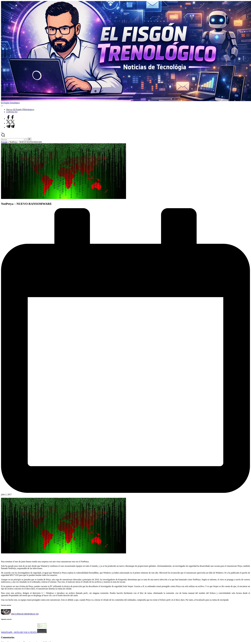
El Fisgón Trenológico (10, 103)
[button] (26, 139)
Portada (4, 142)
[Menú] (2, 105)
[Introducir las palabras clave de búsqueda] (12, 139)
